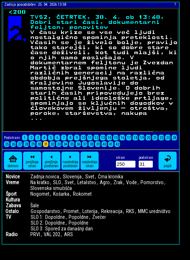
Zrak (117, 182)
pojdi (167, 161)
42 (117, 144)
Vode (131, 182)
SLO (57, 182)
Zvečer (99, 217)
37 (85, 144)
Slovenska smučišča (51, 188)
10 (83, 137)
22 (161, 137)
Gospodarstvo (45, 211)
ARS (68, 234)
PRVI (35, 234)
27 (20, 144)
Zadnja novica (44, 176)
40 (104, 144)
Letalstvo (86, 182)
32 (52, 144)
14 (109, 137)
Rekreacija (111, 211)
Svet (89, 176)
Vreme (12, 182)
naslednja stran (90, 160)
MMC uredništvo (154, 211)
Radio (12, 234)
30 (39, 144)
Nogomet (39, 194)
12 (96, 137)
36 (78, 144)
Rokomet (82, 194)
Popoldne (78, 217)
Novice (13, 176)
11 (90, 137)
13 (103, 137)
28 (26, 144)
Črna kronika (110, 176)
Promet (71, 211)
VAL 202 (52, 234)
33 (59, 144)
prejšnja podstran (51, 160)
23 (168, 137)
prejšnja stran (32, 160)
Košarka (61, 194)
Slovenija (72, 176)
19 (142, 137)
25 (7, 144)
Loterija (90, 211)
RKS (130, 211)
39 (98, 144)
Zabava (13, 205)
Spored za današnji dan (69, 228)
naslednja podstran (70, 160)
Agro (105, 182)
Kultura (13, 200)
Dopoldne (55, 217)
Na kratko (39, 182)
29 (33, 144)
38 (91, 144)
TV (8, 217)
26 (13, 144)
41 (111, 144)
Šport (11, 194)
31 (46, 144)
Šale (34, 205)
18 (135, 137)
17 (129, 137)
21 (155, 137)
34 (65, 144)
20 (148, 137)
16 (122, 137)
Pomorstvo (152, 182)
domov (13, 161)
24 (174, 137)
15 (116, 137)
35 (72, 144)
